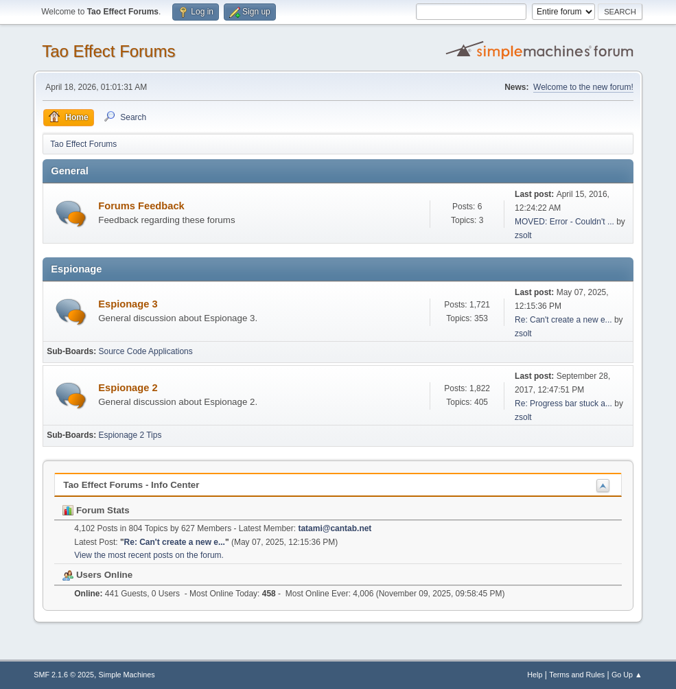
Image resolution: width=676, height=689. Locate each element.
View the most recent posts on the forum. (149, 555)
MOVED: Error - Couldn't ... (564, 221)
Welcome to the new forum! (583, 87)
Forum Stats (95, 510)
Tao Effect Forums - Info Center (131, 485)
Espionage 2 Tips (130, 435)
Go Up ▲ (626, 674)
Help (534, 674)
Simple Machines (127, 674)
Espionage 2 (127, 387)
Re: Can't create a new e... (563, 320)
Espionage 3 (127, 304)
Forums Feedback (141, 205)
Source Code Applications (146, 351)
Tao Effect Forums (108, 51)
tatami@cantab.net (334, 528)
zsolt (523, 235)
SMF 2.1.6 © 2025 (64, 674)
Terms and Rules (577, 674)
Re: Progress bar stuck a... (563, 403)
